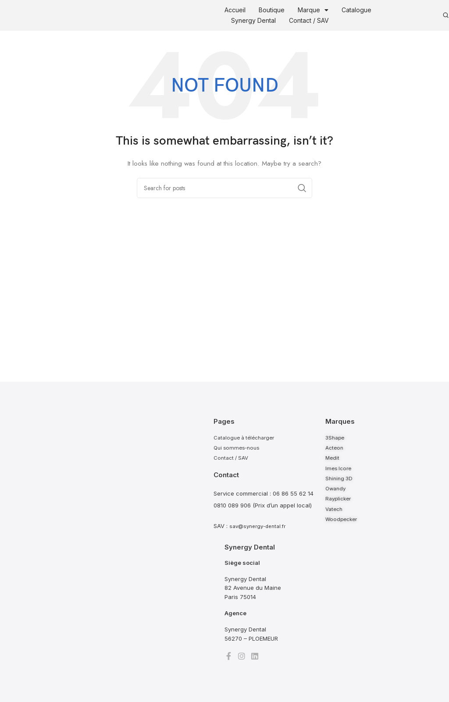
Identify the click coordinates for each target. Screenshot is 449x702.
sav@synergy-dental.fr (260, 530)
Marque (313, 10)
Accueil (235, 10)
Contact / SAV (309, 20)
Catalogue (356, 10)
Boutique (272, 10)
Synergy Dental (253, 20)
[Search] (224, 188)
